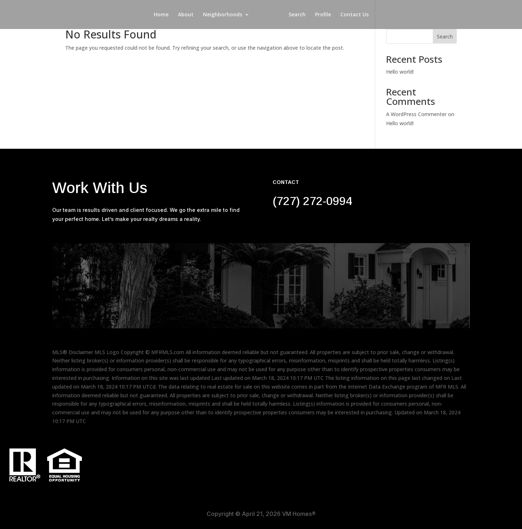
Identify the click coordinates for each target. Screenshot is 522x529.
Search (298, 15)
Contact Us (355, 15)
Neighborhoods (221, 15)
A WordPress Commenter (416, 114)
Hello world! (400, 71)
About (184, 15)
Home (160, 15)
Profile (324, 15)
